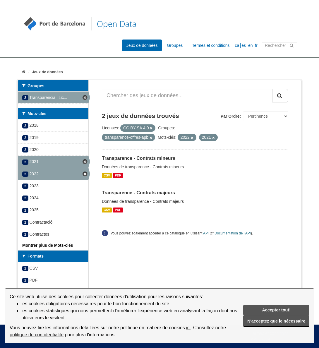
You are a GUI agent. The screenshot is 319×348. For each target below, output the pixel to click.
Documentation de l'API (233, 233)
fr (256, 45)
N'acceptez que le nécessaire (276, 321)
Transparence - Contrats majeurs (138, 192)
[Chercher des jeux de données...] (187, 95)
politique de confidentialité (37, 334)
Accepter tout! (276, 310)
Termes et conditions (210, 45)
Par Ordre (230, 116)
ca (237, 45)
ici (188, 327)
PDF (118, 175)
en (250, 45)
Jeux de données (142, 45)
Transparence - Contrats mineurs (138, 158)
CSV (107, 175)
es (243, 45)
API (206, 233)
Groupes (175, 45)
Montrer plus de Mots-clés (47, 245)
